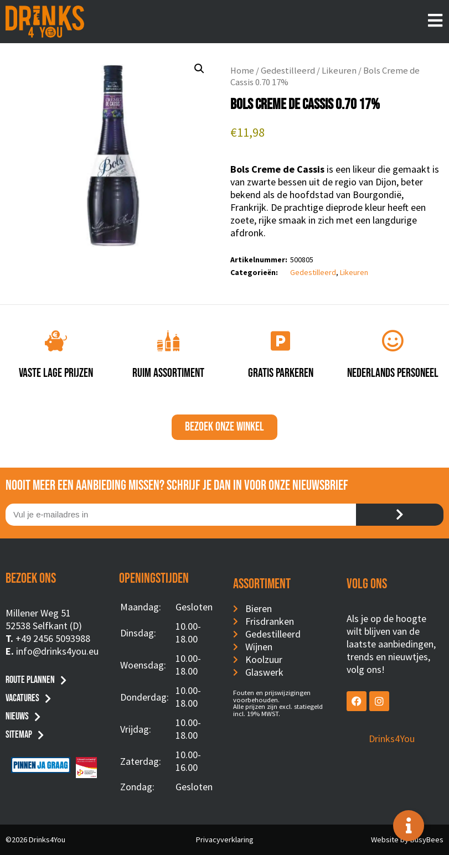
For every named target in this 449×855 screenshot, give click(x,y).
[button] (199, 69)
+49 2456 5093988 (53, 638)
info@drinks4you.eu (57, 651)
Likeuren (339, 70)
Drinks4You (392, 738)
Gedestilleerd (288, 70)
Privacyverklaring (225, 839)
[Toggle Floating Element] (408, 825)
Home (242, 70)
